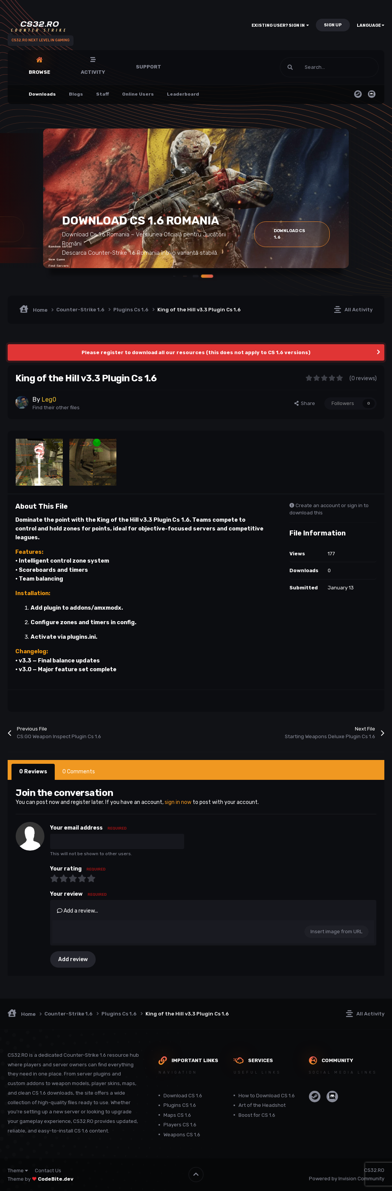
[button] (187, 276)
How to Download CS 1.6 (266, 1095)
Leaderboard (183, 94)
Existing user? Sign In (280, 25)
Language (370, 25)
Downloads (42, 94)
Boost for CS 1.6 (256, 1115)
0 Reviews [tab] (33, 771)
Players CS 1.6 (179, 1125)
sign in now (178, 802)
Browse (39, 72)
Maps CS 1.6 (177, 1115)
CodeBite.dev (56, 1179)
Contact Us (48, 1170)
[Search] (313, 67)
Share (304, 403)
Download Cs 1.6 (300, 234)
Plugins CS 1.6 (179, 1105)
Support (148, 67)
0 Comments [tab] (78, 771)
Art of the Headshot (262, 1105)
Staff (102, 94)
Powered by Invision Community (346, 1178)
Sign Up (333, 25)
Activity (93, 72)
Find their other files (56, 407)
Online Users (138, 94)
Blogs (76, 94)
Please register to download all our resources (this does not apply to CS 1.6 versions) (196, 352)
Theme (18, 1170)
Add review (73, 959)
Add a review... (77, 911)
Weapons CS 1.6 (181, 1134)
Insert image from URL (336, 931)
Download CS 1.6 (182, 1095)
